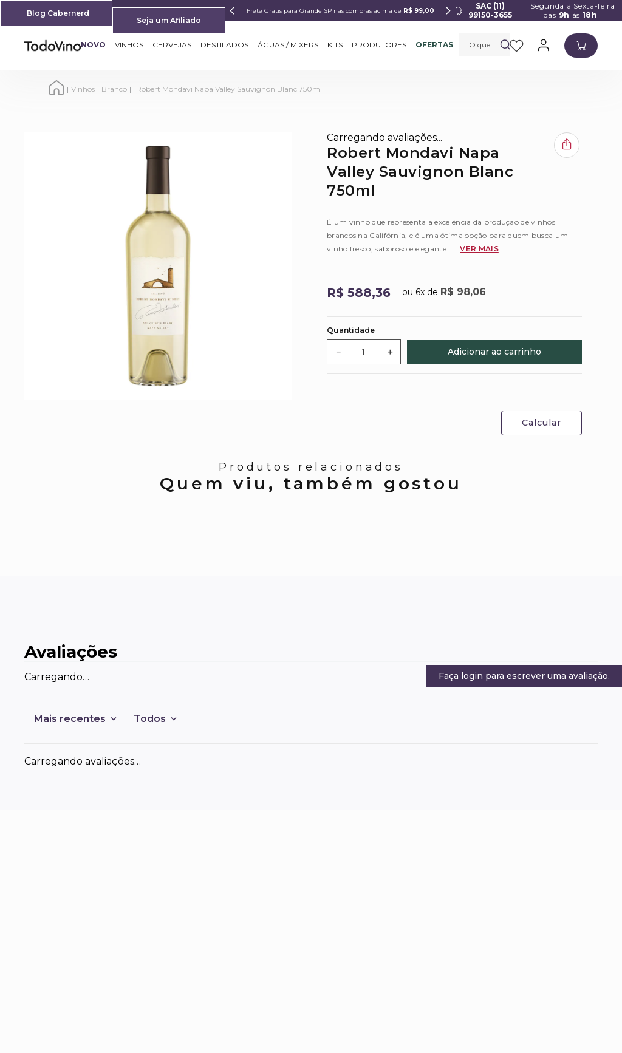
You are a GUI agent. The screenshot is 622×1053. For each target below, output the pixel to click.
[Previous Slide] (232, 10)
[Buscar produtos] (505, 45)
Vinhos (83, 89)
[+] (390, 351)
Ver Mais (479, 248)
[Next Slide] (448, 10)
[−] (338, 351)
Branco (114, 89)
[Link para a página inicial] (56, 89)
